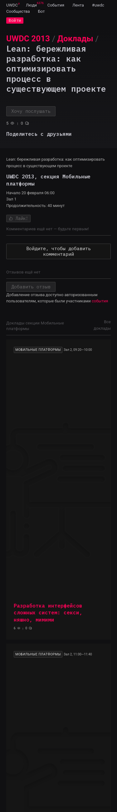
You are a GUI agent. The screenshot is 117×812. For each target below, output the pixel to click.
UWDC (12, 5)
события (100, 301)
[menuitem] (12, 5)
